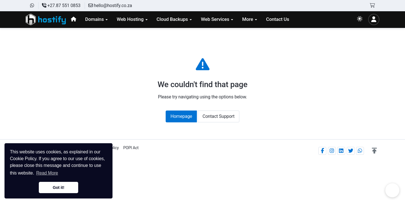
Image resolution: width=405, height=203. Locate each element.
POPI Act (130, 147)
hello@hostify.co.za (110, 5)
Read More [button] (47, 173)
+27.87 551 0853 (61, 5)
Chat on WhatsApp (392, 190)
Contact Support (218, 116)
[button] (374, 151)
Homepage (181, 116)
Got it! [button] (58, 187)
